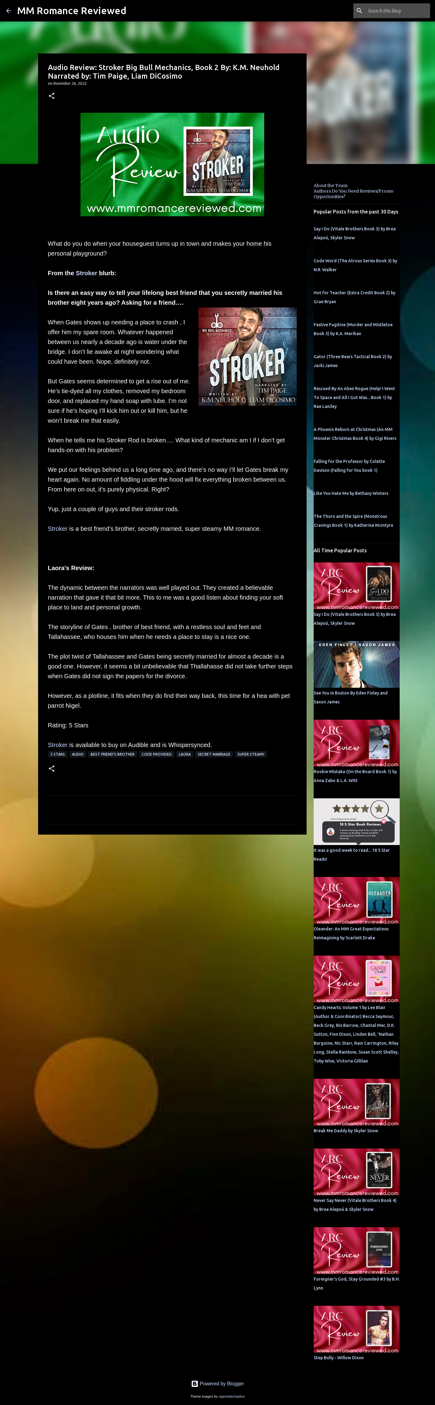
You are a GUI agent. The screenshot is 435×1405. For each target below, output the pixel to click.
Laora (185, 754)
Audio (78, 754)
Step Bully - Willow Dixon (339, 1357)
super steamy (251, 754)
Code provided (157, 754)
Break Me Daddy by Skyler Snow (346, 1130)
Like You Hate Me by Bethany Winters (351, 493)
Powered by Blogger (217, 1383)
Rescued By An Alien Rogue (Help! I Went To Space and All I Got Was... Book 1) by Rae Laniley (354, 397)
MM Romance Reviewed (71, 10)
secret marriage (214, 754)
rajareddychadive (231, 1396)
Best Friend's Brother (113, 754)
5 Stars (57, 754)
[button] (51, 96)
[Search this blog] (398, 10)
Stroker (86, 273)
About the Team (330, 185)
